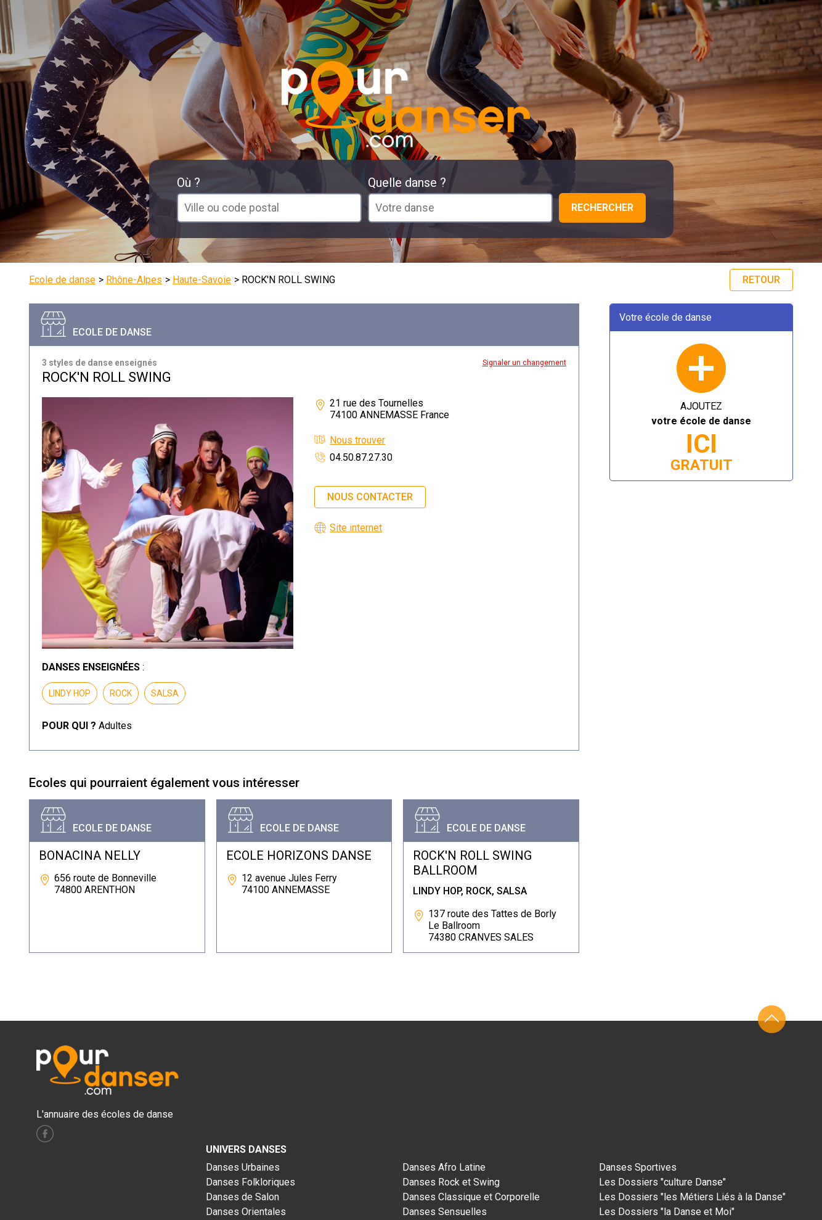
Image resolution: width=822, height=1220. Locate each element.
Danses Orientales (246, 1212)
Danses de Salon (242, 1197)
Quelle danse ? (407, 182)
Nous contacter (370, 497)
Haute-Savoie (202, 280)
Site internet (356, 528)
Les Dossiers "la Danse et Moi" (667, 1212)
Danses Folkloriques (250, 1182)
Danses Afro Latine (444, 1167)
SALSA (165, 693)
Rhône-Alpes (134, 280)
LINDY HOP (70, 693)
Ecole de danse (62, 280)
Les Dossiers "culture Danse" (662, 1182)
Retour (761, 280)
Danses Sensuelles (444, 1212)
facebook (45, 1133)
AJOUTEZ (701, 437)
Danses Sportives (638, 1167)
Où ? (188, 182)
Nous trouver (357, 440)
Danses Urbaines (243, 1167)
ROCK (121, 693)
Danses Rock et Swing (451, 1182)
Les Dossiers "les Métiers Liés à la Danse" (692, 1197)
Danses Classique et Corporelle (471, 1197)
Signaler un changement (524, 362)
